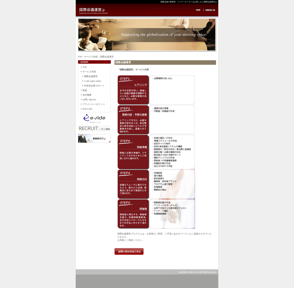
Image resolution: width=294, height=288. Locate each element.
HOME (199, 10)
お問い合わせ (89, 99)
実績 (84, 90)
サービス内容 (91, 56)
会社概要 (87, 95)
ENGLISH (87, 109)
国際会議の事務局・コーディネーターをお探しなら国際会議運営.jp (113, 11)
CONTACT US (210, 10)
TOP (80, 56)
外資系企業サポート (94, 85)
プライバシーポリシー (93, 104)
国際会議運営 (91, 76)
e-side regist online (92, 81)
